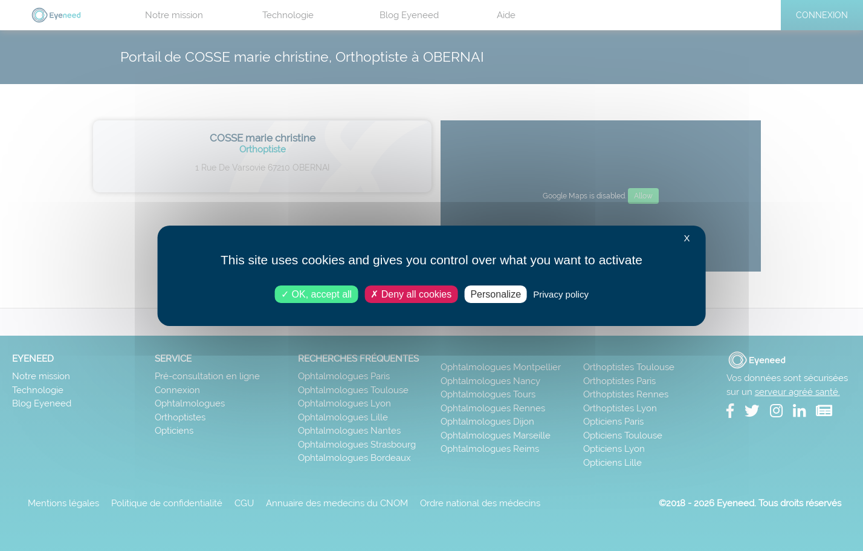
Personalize (495, 294)
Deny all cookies (410, 294)
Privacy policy (561, 294)
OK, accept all (316, 294)
